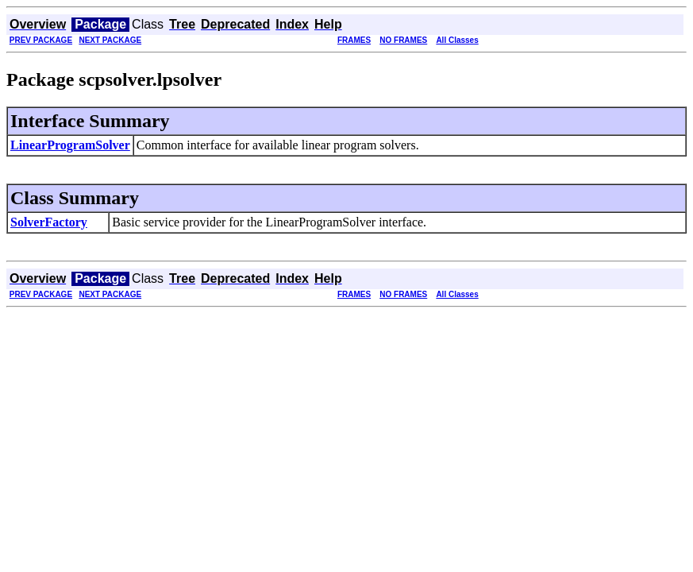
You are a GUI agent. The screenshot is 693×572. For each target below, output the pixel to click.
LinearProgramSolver (70, 145)
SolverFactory (48, 222)
